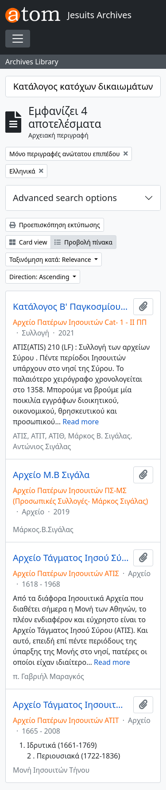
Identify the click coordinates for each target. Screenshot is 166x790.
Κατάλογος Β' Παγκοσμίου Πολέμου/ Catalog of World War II (71, 306)
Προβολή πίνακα (83, 242)
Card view (28, 242)
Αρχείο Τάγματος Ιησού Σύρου (71, 558)
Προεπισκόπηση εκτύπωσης (54, 225)
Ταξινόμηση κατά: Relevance (51, 259)
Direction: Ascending (40, 277)
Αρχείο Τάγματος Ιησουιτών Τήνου (71, 704)
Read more (80, 422)
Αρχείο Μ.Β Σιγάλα (51, 475)
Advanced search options (65, 198)
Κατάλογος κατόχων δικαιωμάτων (83, 86)
